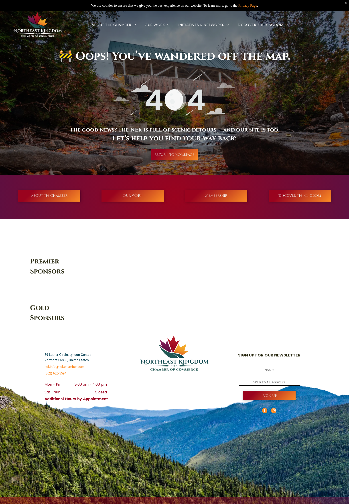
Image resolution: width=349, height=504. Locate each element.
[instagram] (274, 411)
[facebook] (264, 411)
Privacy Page (247, 5)
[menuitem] (113, 25)
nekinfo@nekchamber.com (64, 367)
